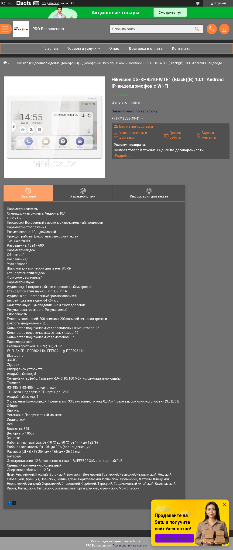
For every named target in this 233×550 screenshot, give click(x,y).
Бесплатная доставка (136, 126)
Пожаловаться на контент (130, 545)
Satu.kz (137, 541)
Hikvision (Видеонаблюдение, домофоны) (47, 63)
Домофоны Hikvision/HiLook (103, 63)
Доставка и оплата (145, 48)
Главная (51, 48)
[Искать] (197, 29)
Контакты (181, 48)
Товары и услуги (81, 48)
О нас (114, 48)
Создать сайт (50, 3)
